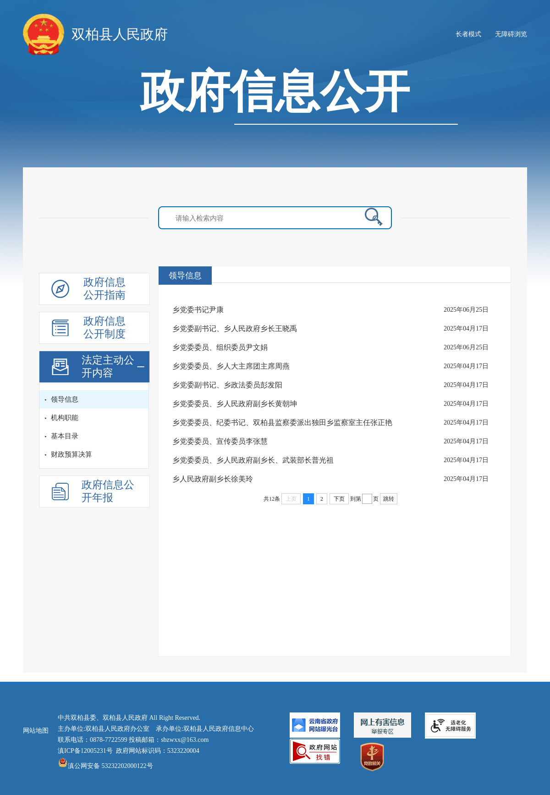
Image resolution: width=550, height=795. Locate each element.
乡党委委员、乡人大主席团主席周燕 (231, 366)
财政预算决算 (71, 454)
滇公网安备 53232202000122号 (105, 765)
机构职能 (64, 417)
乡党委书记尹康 (198, 310)
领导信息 (64, 399)
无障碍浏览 (511, 34)
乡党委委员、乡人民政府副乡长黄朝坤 (234, 404)
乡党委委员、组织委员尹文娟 (220, 347)
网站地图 (36, 730)
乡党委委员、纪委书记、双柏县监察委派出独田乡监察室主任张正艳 (282, 422)
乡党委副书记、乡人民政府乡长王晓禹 (234, 328)
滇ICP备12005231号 (85, 750)
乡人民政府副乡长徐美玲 (212, 479)
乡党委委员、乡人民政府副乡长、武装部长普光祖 (253, 460)
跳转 (388, 499)
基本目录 (64, 436)
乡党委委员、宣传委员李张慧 (220, 441)
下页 (339, 499)
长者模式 (468, 34)
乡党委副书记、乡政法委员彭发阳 (227, 385)
